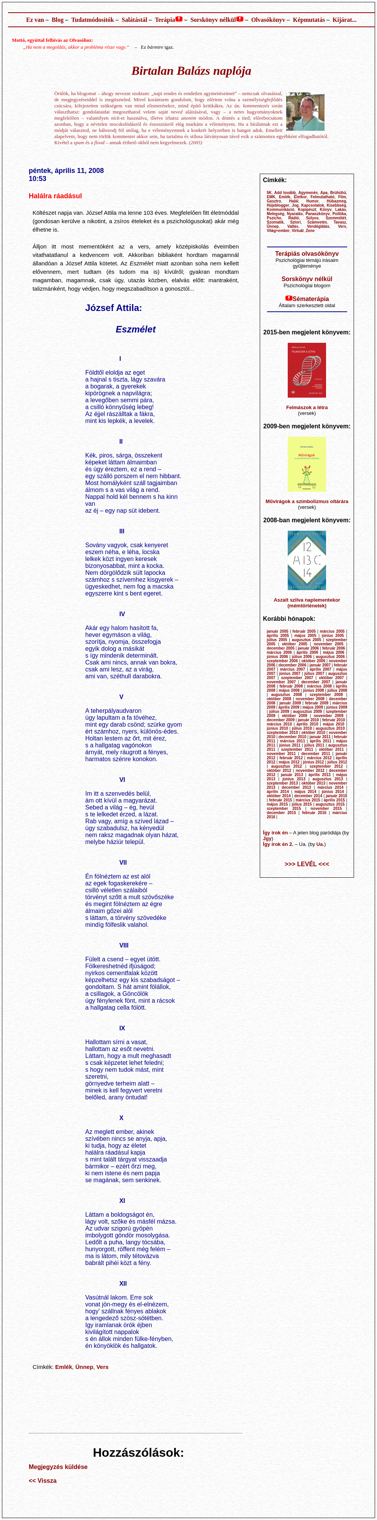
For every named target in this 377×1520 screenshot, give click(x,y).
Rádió (293, 218)
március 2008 (319, 686)
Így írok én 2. (278, 844)
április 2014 (278, 792)
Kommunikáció (280, 209)
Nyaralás (295, 214)
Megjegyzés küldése (58, 1467)
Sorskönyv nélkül (213, 19)
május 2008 (289, 690)
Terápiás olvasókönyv (307, 253)
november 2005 (328, 644)
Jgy (267, 838)
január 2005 (277, 631)
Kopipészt (307, 209)
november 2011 (281, 754)
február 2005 (304, 631)
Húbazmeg (336, 201)
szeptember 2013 (282, 783)
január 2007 (320, 665)
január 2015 (336, 796)
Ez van (35, 19)
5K (269, 193)
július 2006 (302, 657)
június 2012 (313, 762)
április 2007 (320, 669)
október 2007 (331, 678)
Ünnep (84, 1367)
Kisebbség (336, 205)
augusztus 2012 (286, 766)
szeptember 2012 (326, 766)
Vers (103, 1367)
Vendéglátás (318, 226)
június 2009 (336, 707)
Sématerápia (311, 299)
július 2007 (314, 673)
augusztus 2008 (286, 695)
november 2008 (310, 699)
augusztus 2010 (330, 728)
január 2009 (290, 703)
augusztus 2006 (330, 657)
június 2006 (277, 657)
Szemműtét (336, 218)
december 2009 (280, 720)
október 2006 (313, 661)
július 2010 (302, 728)
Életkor (300, 197)
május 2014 (305, 792)
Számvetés (317, 222)
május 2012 (289, 762)
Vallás (292, 226)
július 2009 (279, 711)
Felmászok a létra (307, 407)
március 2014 (331, 787)
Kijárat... (345, 19)
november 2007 (281, 682)
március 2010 (279, 724)
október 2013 (313, 783)
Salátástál (134, 19)
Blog (58, 19)
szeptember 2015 (284, 808)
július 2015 (302, 804)
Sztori (295, 222)
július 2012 (337, 762)
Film (342, 197)
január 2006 (308, 648)
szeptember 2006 (282, 661)
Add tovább (285, 193)
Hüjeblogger (278, 205)
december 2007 (315, 682)
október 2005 (294, 644)
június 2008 (313, 690)
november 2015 (326, 808)
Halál (293, 201)
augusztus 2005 (306, 640)
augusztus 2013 (328, 779)
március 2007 (292, 669)
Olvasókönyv (268, 19)
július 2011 (314, 745)
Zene (310, 231)
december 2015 (281, 813)
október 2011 (331, 749)
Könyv (326, 209)
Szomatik (275, 222)
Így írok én (275, 833)
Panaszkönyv (317, 214)
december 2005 (280, 648)
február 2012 (291, 758)
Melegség (275, 214)
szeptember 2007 (297, 678)
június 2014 (333, 792)
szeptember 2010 (282, 732)
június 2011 (289, 745)
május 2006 (333, 652)
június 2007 (289, 673)
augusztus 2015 (330, 804)
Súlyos (312, 218)
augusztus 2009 (307, 711)
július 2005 (277, 640)
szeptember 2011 (297, 749)
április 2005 (278, 635)
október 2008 (279, 699)
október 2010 (313, 732)
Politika (339, 214)
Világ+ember (278, 231)
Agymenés (308, 193)
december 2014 (308, 796)
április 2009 (289, 707)
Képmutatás (309, 19)
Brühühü (338, 193)
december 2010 (292, 737)
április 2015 (334, 800)
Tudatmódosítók (92, 19)
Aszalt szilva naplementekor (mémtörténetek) (307, 603)
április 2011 (320, 741)
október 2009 (294, 716)
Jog (295, 205)
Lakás (340, 209)
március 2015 (308, 800)
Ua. (320, 844)
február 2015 (280, 800)
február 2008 (291, 686)
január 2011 (320, 737)
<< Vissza (43, 1480)
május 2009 (312, 707)
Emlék (63, 1367)
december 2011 (315, 754)
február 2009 (316, 703)
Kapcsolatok (312, 205)
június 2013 (293, 779)
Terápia (165, 19)
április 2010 (307, 724)
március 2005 (332, 631)
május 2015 (277, 804)
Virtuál (297, 231)
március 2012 (319, 758)
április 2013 (319, 775)
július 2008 (337, 690)
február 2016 (314, 813)
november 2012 (310, 770)
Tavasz (340, 222)
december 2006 (292, 665)
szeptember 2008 (326, 695)
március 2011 (292, 741)
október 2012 (279, 770)
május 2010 (333, 724)
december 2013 (296, 787)
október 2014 (278, 796)
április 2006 (307, 652)
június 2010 (277, 728)
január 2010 (308, 720)
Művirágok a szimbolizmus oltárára (307, 501)
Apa (324, 193)
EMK (271, 197)
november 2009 (328, 716)
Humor (312, 201)
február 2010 (333, 720)
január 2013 (292, 775)
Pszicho (274, 218)
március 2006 (279, 652)
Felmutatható (322, 197)
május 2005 (305, 635)
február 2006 (333, 648)
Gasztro (274, 201)
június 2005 (333, 635)
